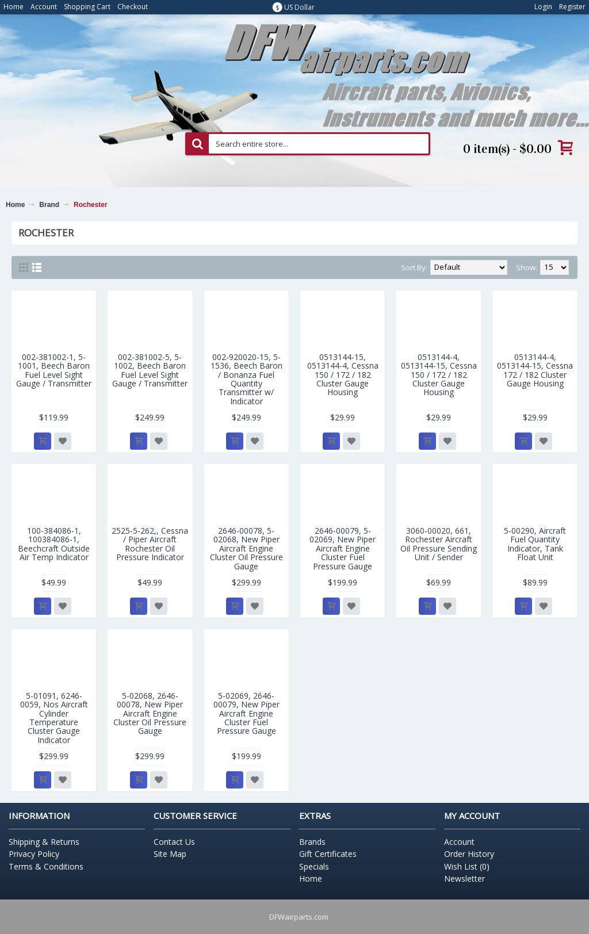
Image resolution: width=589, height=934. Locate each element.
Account (459, 841)
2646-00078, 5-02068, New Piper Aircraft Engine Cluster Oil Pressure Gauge (246, 548)
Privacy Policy (34, 853)
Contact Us (174, 841)
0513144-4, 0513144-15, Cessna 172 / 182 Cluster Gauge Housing (535, 370)
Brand (49, 205)
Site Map (170, 853)
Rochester (91, 205)
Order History (469, 853)
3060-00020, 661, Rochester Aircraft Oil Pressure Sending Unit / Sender (438, 543)
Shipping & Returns (44, 841)
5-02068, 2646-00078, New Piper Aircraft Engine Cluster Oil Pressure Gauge (149, 713)
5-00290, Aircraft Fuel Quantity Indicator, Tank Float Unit (535, 543)
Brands (312, 841)
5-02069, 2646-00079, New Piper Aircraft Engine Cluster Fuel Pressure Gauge (246, 713)
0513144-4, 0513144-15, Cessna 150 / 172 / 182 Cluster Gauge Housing (439, 374)
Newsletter (464, 878)
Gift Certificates (328, 853)
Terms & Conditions (46, 866)
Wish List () (466, 866)
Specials (314, 866)
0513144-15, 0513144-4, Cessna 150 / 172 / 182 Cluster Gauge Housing (342, 374)
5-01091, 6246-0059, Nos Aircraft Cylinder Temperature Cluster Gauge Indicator (54, 717)
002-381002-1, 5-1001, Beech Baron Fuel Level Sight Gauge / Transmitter (53, 370)
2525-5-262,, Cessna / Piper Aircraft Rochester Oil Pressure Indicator (150, 543)
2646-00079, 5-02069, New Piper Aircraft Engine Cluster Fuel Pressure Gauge (342, 548)
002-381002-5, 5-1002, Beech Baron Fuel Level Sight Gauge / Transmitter (150, 370)
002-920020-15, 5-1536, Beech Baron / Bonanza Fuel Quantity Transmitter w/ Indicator (246, 379)
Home (15, 205)
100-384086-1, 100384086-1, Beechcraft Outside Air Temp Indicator (54, 543)
